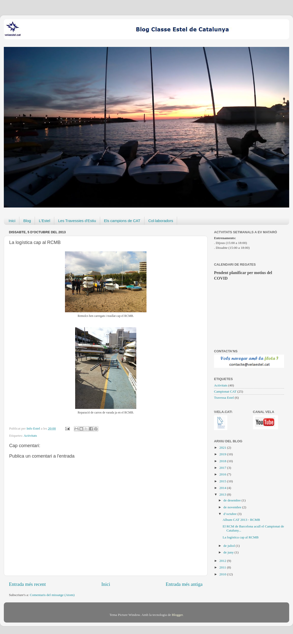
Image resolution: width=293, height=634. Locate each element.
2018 (223, 461)
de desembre (232, 500)
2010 (223, 574)
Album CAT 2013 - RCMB (241, 520)
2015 (223, 481)
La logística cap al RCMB (241, 537)
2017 (223, 468)
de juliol (229, 546)
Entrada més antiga (184, 584)
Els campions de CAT (122, 220)
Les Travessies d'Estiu (77, 220)
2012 (223, 561)
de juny (229, 552)
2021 (223, 447)
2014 (223, 488)
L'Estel (44, 220)
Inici (12, 220)
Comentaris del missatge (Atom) (52, 595)
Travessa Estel (224, 397)
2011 (223, 567)
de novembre (232, 507)
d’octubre (230, 514)
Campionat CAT (225, 391)
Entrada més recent (27, 584)
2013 (223, 494)
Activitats (30, 435)
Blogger (177, 615)
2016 (223, 474)
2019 (223, 454)
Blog (27, 220)
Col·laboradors (160, 220)
